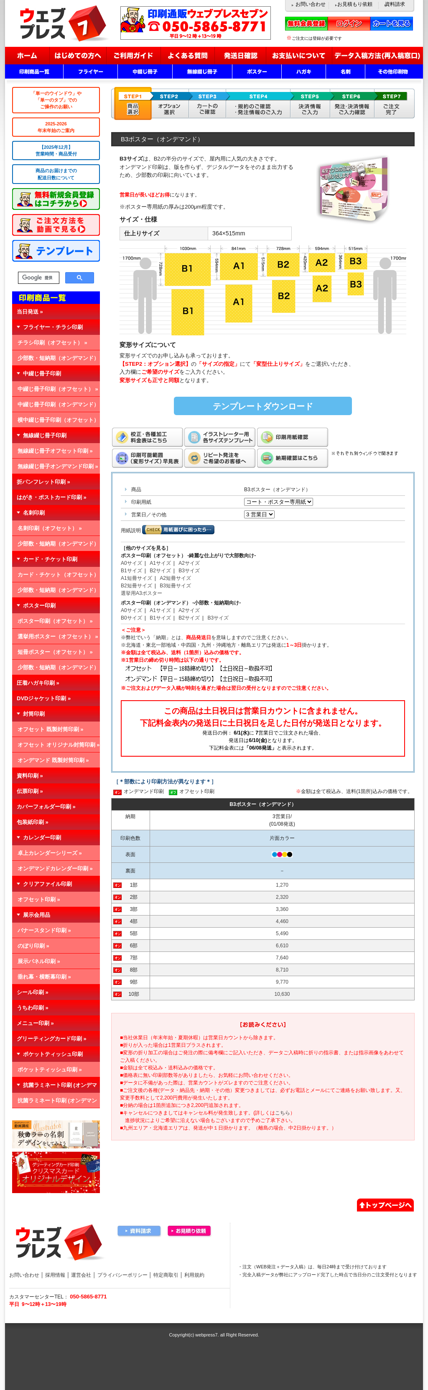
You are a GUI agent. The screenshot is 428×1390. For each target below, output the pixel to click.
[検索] (38, 278)
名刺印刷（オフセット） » (50, 528)
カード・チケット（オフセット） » (55, 576)
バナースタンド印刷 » (44, 930)
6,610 (282, 946)
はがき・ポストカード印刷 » (52, 497)
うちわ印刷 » (32, 1008)
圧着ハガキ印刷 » (38, 683)
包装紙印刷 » (32, 822)
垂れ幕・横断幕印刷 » (44, 977)
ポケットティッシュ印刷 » (50, 1069)
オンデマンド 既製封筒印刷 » (53, 760)
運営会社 (81, 1275)
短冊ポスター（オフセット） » (55, 652)
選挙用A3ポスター (141, 593)
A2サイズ (189, 563)
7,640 (282, 958)
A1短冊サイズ (136, 578)
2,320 (282, 897)
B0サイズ (131, 618)
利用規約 (194, 1275)
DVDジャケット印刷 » (44, 698)
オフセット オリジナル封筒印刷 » (58, 745)
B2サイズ (160, 571)
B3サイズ (189, 571)
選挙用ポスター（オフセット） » (58, 636)
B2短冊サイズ (136, 586)
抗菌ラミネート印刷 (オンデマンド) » (54, 1102)
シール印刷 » (32, 992)
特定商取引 (165, 1275)
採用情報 (55, 1275)
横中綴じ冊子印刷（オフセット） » (55, 422)
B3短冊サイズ (175, 586)
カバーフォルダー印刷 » (46, 806)
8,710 (282, 970)
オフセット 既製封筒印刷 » (50, 729)
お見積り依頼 (190, 1231)
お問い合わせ (311, 4)
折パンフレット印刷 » (43, 482)
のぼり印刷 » (33, 946)
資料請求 (395, 4)
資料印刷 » (30, 776)
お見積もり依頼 (354, 4)
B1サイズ (131, 571)
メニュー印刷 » (35, 1023)
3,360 (282, 909)
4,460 (282, 921)
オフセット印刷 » (39, 899)
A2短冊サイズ (175, 578)
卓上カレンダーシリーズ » (50, 853)
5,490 (282, 933)
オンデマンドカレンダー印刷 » (55, 868)
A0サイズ (131, 563)
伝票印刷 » (30, 791)
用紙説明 (131, 530)
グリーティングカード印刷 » (52, 1038)
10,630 (282, 994)
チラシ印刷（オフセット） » (52, 342)
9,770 (282, 982)
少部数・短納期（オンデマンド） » (55, 360)
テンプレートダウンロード (263, 406)
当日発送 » (30, 312)
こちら (282, 1113)
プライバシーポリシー (122, 1275)
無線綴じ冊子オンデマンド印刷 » (58, 466)
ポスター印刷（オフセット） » (55, 621)
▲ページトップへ (385, 1203)
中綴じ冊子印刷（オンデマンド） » (55, 406)
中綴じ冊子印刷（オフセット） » (58, 389)
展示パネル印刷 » (39, 961)
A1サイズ (160, 563)
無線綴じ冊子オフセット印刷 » (55, 451)
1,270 (282, 885)
